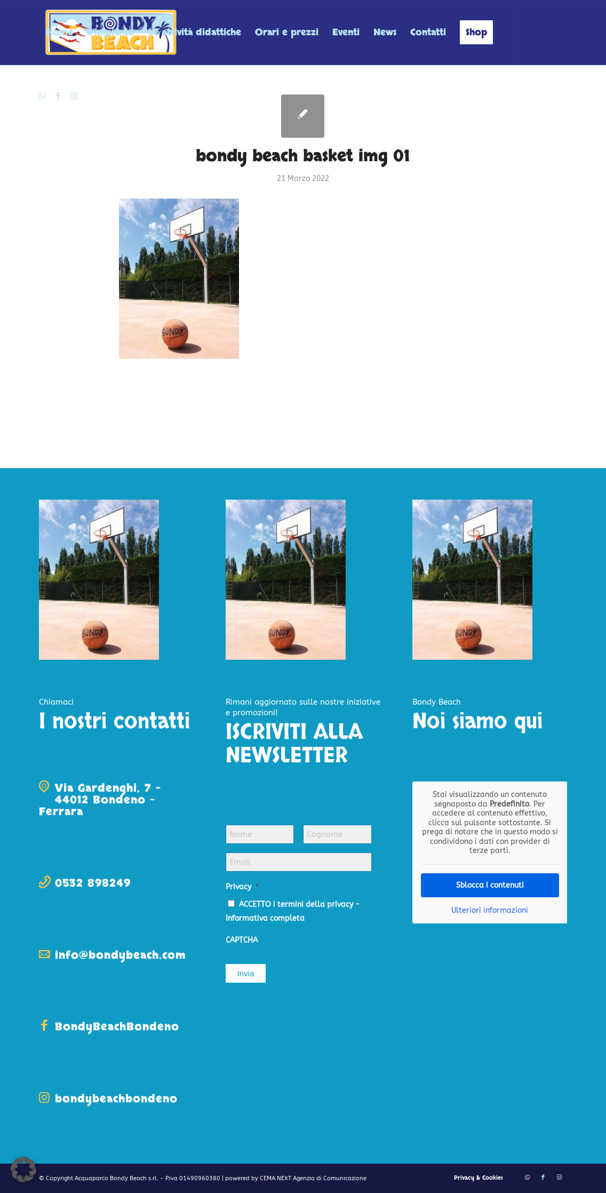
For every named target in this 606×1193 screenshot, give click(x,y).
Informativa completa (265, 918)
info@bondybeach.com (120, 955)
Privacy (242, 886)
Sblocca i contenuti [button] (489, 884)
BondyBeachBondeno (117, 1027)
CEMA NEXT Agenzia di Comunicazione (313, 1178)
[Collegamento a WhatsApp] (42, 96)
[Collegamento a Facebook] (58, 96)
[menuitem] (59, 33)
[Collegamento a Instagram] (74, 96)
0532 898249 (93, 883)
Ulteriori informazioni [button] (489, 909)
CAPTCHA (242, 940)
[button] (23, 1169)
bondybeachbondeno (116, 1099)
